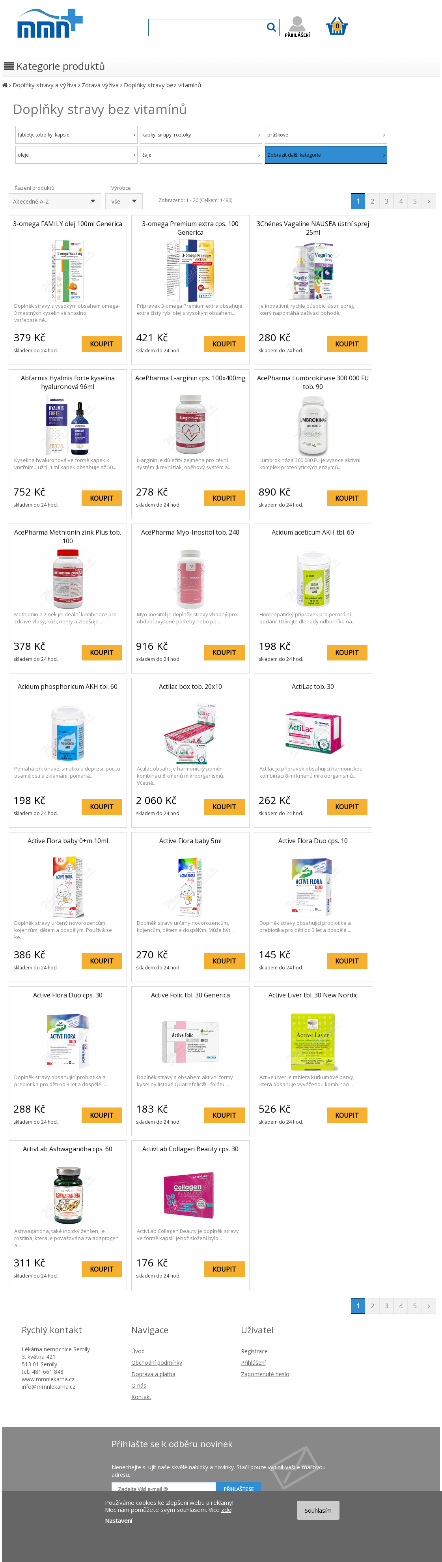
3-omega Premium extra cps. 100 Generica (190, 228)
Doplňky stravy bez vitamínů (162, 85)
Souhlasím (318, 1510)
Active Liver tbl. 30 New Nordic (313, 995)
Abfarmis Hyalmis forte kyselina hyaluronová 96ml (68, 382)
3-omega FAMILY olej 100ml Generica (67, 223)
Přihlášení (253, 1362)
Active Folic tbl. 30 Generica (190, 995)
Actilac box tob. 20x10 (190, 686)
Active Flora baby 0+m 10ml (68, 840)
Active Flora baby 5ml (190, 840)
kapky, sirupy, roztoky (201, 134)
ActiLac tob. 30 (313, 686)
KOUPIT (102, 344)
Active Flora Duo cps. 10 (313, 840)
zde (226, 1509)
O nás (138, 1385)
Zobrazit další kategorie (326, 155)
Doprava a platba (153, 1374)
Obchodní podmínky (156, 1362)
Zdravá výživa (100, 85)
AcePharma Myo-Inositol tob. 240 (190, 532)
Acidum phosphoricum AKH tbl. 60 (67, 686)
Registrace (254, 1351)
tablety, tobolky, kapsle (76, 134)
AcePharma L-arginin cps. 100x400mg (190, 378)
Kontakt (141, 1397)
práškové (326, 134)
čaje (201, 155)
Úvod (138, 1351)
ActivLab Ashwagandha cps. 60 (67, 1149)
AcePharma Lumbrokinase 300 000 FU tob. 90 (313, 382)
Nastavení (118, 1520)
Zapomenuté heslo (265, 1374)
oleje (76, 155)
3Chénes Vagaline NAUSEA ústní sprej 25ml (313, 228)
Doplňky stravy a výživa (44, 85)
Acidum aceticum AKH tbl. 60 (313, 532)
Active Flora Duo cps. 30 (68, 995)
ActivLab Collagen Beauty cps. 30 (190, 1149)
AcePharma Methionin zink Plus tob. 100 (67, 536)
